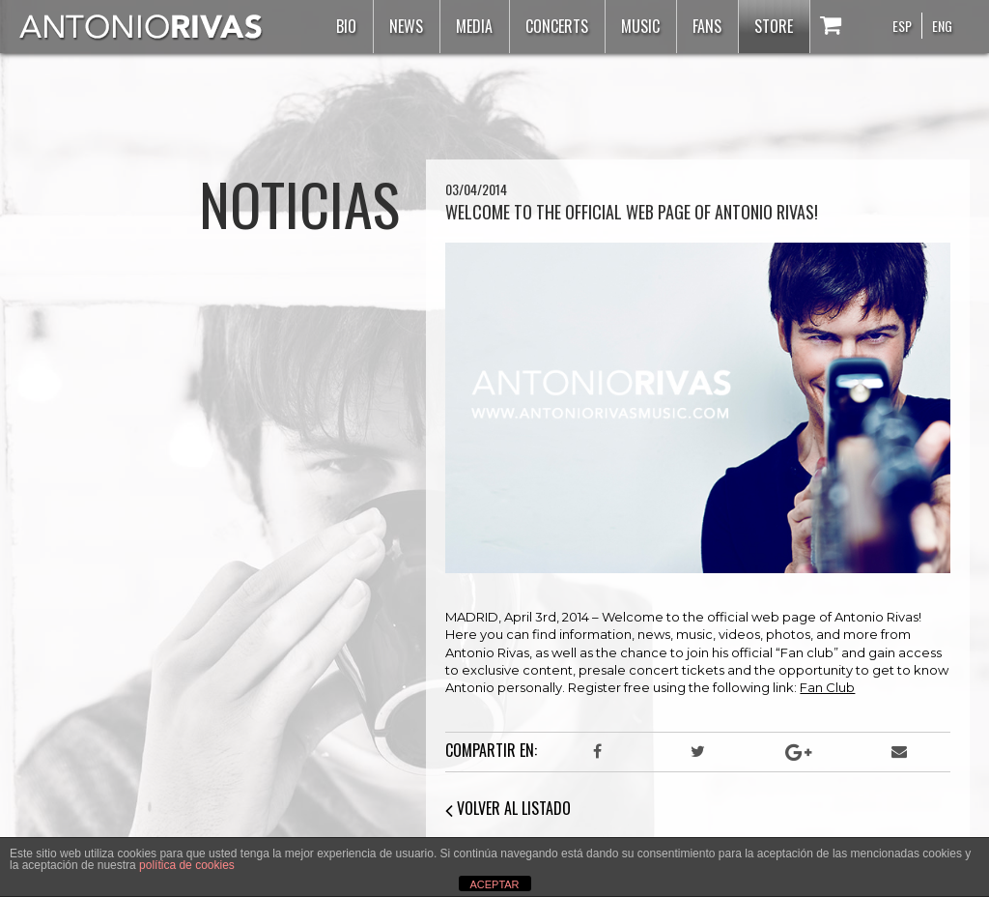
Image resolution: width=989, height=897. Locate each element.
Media (474, 26)
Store (773, 26)
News (406, 26)
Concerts (556, 26)
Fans (706, 26)
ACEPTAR (494, 884)
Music (640, 26)
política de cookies (187, 865)
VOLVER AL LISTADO (508, 808)
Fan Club (827, 687)
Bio (346, 26)
